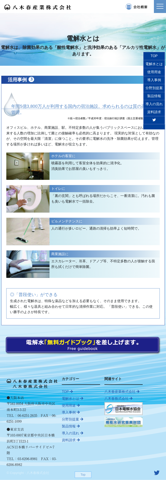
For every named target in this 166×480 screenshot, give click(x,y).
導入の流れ (72, 433)
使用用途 (71, 405)
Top (83, 474)
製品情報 (71, 426)
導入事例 (71, 412)
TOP (67, 391)
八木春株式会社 (118, 398)
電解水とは (72, 398)
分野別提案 (72, 419)
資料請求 (71, 440)
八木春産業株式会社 (121, 391)
